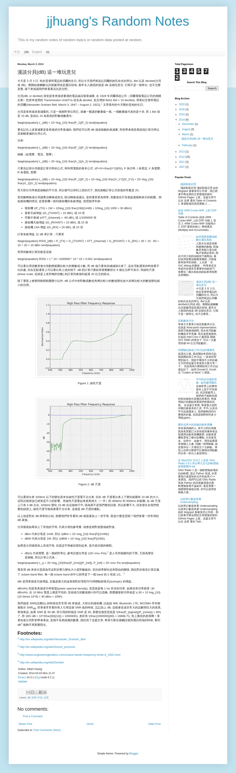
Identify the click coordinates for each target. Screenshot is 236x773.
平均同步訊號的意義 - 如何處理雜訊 (206, 381)
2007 (182, 166)
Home (90, 724)
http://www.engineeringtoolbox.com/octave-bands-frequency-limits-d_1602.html (70, 654)
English (37, 52)
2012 (182, 156)
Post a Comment (32, 716)
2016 (182, 109)
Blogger (133, 753)
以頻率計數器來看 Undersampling (190, 501)
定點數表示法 (186, 320)
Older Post (154, 724)
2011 (182, 161)
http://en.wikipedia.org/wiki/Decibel (42, 662)
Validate (22, 681)
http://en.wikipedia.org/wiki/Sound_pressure (47, 647)
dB (29, 697)
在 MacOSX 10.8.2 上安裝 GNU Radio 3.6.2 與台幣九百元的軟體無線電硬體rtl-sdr (198, 463)
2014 (182, 119)
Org (37, 677)
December (188, 124)
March (186, 134)
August (186, 129)
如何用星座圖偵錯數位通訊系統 (206, 238)
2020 (182, 104)
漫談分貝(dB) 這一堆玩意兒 (197, 138)
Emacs (22, 677)
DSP (34, 697)
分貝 (46, 697)
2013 (182, 151)
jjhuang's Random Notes (118, 21)
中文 (17, 52)
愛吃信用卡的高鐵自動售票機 (195, 424)
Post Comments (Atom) (47, 730)
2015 (182, 114)
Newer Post (25, 724)
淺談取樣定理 (188, 184)
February (187, 145)
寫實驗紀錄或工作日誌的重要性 (196, 350)
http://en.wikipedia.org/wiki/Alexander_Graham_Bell (52, 639)
